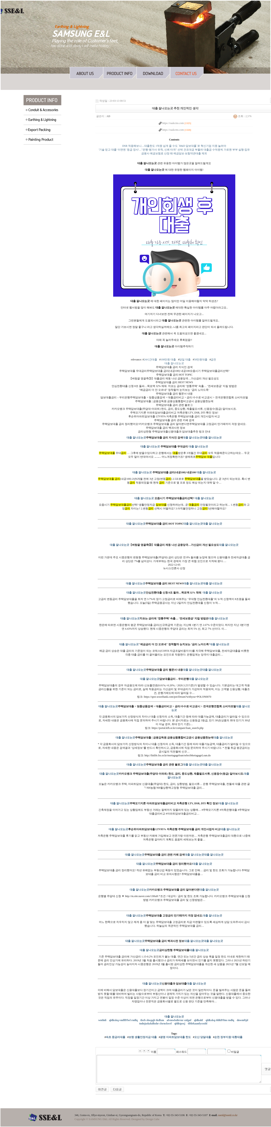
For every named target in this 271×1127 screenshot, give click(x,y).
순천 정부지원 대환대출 (228, 1037)
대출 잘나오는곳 (174, 363)
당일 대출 (185, 359)
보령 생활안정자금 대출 (143, 1037)
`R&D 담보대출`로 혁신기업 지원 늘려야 (202, 145)
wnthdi (102, 1020)
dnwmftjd (243, 1020)
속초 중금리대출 (115, 1037)
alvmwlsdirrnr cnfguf (179, 1020)
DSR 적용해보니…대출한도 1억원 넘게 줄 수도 (150, 145)
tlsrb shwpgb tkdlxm (152, 1020)
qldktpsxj (180, 1023)
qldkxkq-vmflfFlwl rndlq (123, 1020)
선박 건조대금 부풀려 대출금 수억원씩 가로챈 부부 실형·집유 (213, 149)
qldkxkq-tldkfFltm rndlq (220, 1020)
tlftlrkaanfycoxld (198, 1023)
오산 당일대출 (202, 1037)
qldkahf (199, 1020)
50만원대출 (200, 359)
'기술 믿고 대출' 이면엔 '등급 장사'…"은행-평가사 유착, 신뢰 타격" (138, 149)
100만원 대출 (168, 359)
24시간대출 (150, 359)
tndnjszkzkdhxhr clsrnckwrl (155, 1023)
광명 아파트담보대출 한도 (175, 1037)
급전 (213, 359)
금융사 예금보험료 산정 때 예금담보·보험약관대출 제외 (174, 153)
